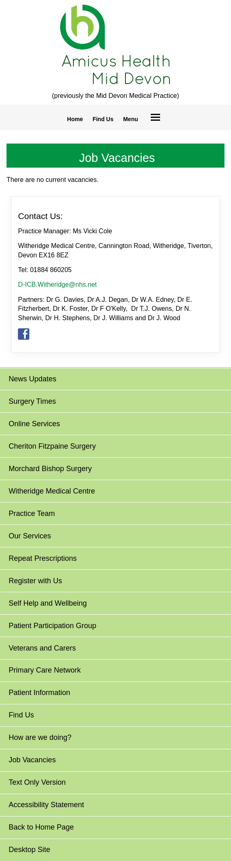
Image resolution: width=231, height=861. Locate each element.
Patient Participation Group (52, 626)
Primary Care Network (45, 670)
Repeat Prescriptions (43, 558)
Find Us (102, 119)
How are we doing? (40, 737)
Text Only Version (37, 782)
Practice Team (32, 513)
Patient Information (39, 692)
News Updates (32, 379)
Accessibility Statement (46, 805)
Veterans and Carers (42, 648)
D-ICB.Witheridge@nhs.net (57, 284)
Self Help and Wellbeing (48, 603)
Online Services (34, 424)
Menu (130, 119)
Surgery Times (32, 401)
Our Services (30, 536)
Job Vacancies (32, 760)
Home (75, 119)
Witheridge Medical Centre (52, 491)
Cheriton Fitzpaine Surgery (52, 446)
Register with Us (35, 581)
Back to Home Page (41, 827)
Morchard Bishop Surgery (50, 469)
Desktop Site (29, 850)
